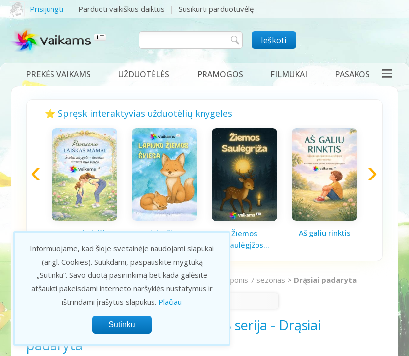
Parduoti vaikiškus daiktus (121, 9)
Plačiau (170, 302)
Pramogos (220, 74)
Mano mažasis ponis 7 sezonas (232, 280)
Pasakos (352, 74)
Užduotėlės (143, 74)
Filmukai (288, 74)
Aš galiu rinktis (325, 233)
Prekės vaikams (58, 74)
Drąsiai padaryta (325, 280)
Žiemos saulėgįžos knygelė (244, 239)
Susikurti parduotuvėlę (216, 9)
